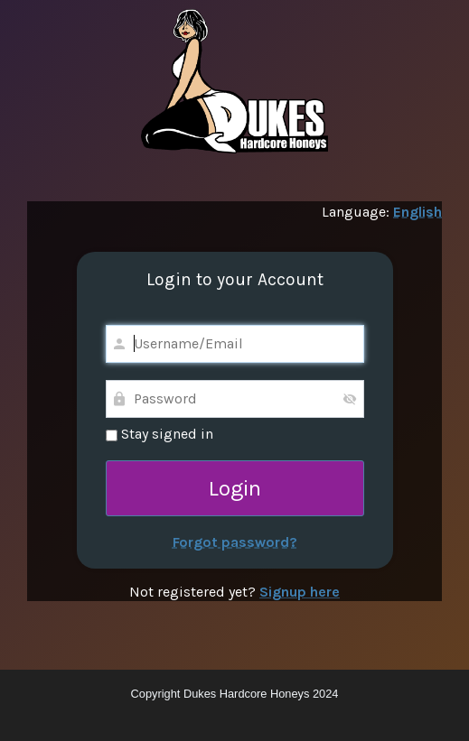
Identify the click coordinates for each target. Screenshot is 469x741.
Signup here (299, 591)
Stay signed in (159, 433)
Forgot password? (235, 542)
